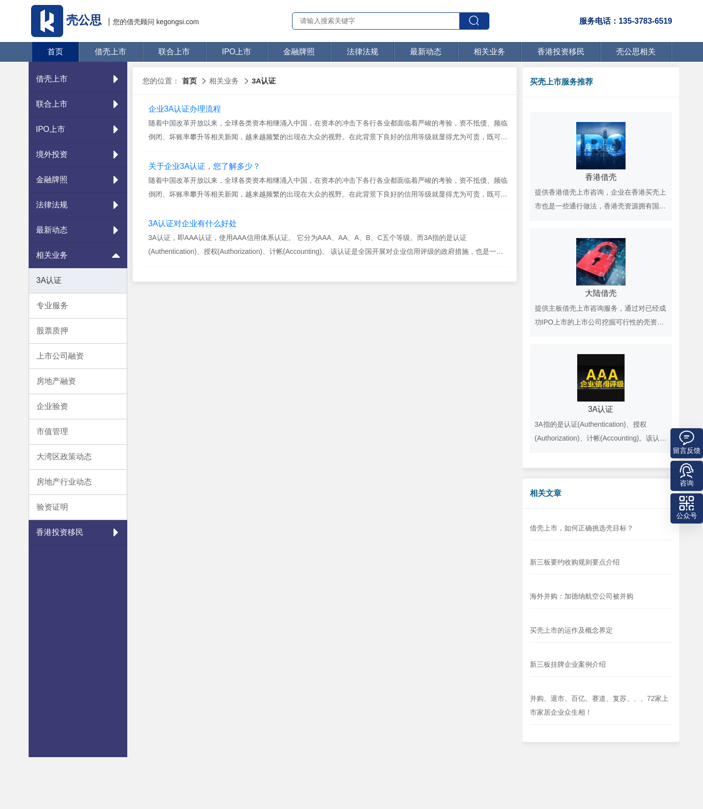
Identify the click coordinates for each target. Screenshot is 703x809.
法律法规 (362, 51)
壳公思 (68, 20)
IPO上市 (237, 51)
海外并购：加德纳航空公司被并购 (581, 596)
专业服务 (52, 305)
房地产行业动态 (64, 482)
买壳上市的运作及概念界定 (571, 630)
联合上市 (174, 51)
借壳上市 (110, 51)
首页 (55, 51)
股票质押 (52, 330)
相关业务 (489, 51)
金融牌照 (299, 51)
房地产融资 (56, 381)
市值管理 (52, 431)
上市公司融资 (60, 356)
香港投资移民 (561, 51)
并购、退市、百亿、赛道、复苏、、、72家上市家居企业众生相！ (599, 705)
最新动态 (426, 51)
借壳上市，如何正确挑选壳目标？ (581, 528)
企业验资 (52, 406)
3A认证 (49, 280)
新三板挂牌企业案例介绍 (568, 664)
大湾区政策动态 (64, 456)
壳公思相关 (636, 51)
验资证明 (52, 507)
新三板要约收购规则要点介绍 (575, 562)
